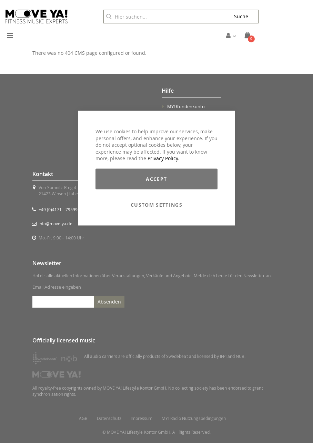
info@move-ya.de (55, 223)
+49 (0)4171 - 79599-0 (60, 209)
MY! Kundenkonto (186, 106)
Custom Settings (156, 204)
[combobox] (163, 16)
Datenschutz (109, 418)
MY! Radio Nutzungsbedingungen (194, 418)
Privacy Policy (163, 158)
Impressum (142, 418)
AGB (83, 418)
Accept (156, 178)
